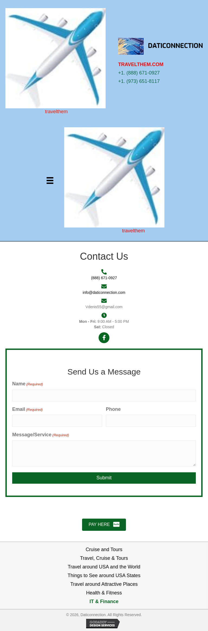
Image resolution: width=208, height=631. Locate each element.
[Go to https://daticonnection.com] (56, 61)
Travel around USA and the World (104, 567)
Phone (113, 409)
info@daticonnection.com (104, 292)
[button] (104, 337)
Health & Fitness (104, 593)
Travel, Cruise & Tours (104, 558)
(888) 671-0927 (104, 278)
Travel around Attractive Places (104, 584)
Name (27, 384)
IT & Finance (103, 601)
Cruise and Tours (104, 549)
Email (27, 409)
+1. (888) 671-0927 (139, 73)
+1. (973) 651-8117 (139, 81)
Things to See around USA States (103, 575)
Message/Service (40, 435)
